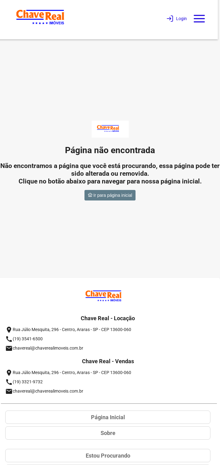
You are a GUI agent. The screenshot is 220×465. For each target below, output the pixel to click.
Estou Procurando (108, 455)
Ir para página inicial (110, 195)
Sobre (108, 433)
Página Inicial (108, 417)
